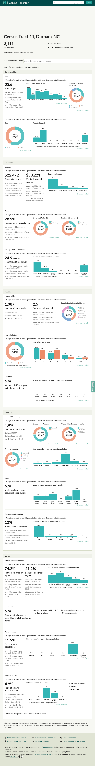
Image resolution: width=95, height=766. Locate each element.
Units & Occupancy (12, 417)
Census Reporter (16, 2)
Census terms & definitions (45, 738)
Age (6, 76)
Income (8, 167)
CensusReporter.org (43, 754)
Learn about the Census (16, 738)
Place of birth (10, 632)
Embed (65, 103)
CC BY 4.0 (16, 756)
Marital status (11, 335)
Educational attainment (14, 560)
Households (10, 296)
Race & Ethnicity (39, 123)
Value (7, 478)
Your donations (48, 747)
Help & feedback (69, 738)
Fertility (8, 377)
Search (89, 2)
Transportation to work (14, 250)
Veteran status (11, 676)
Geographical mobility (14, 514)
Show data (59, 103)
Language (8, 606)
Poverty (8, 211)
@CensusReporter (42, 741)
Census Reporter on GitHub (74, 741)
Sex (6, 123)
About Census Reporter (16, 741)
